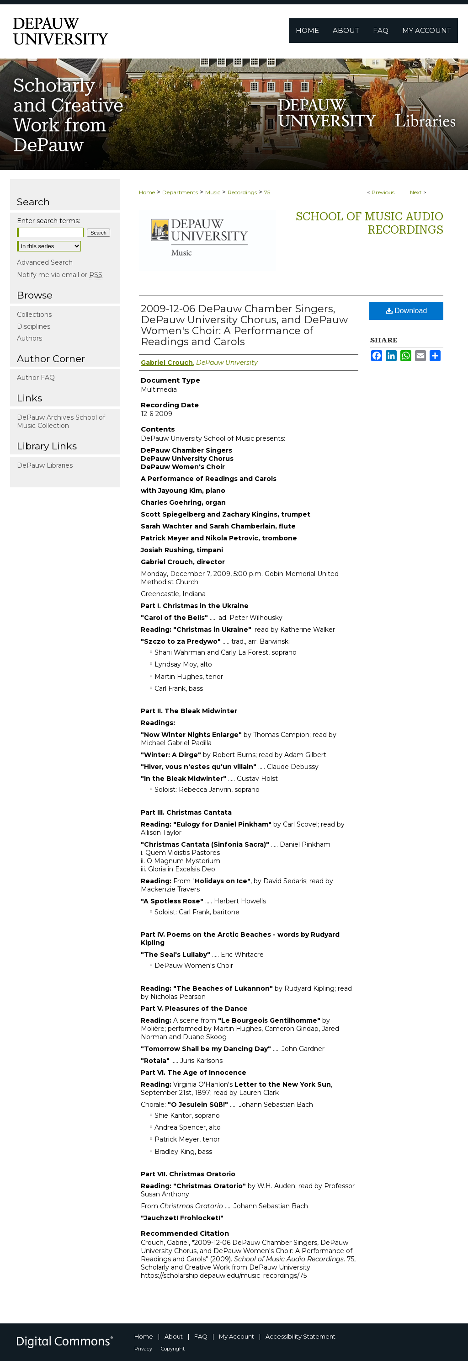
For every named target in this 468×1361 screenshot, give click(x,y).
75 (267, 192)
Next (416, 192)
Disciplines (33, 326)
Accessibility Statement (300, 1336)
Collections (34, 314)
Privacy (143, 1348)
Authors (29, 338)
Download (406, 311)
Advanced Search (45, 262)
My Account (236, 1336)
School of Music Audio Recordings (369, 223)
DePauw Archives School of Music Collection (61, 421)
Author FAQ (36, 378)
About (174, 1336)
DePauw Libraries (45, 465)
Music (212, 192)
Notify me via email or (59, 275)
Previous (383, 192)
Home (147, 192)
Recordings (242, 192)
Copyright (173, 1348)
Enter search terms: (48, 221)
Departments (180, 192)
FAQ (200, 1336)
